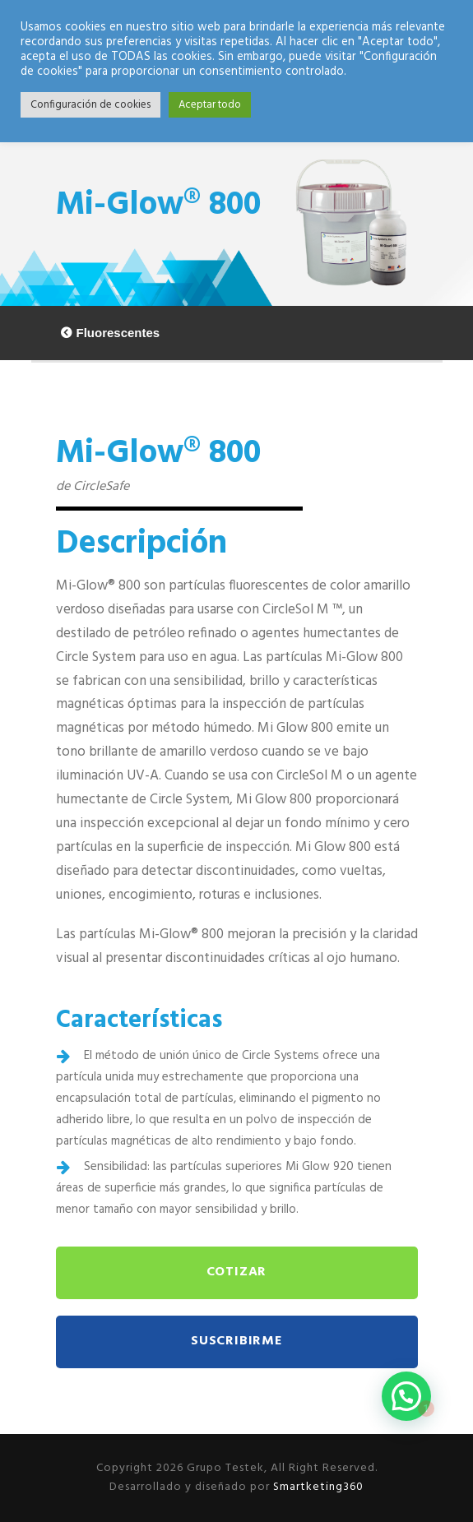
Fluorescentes (118, 333)
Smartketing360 (317, 1487)
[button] (406, 1396)
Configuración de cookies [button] (90, 104)
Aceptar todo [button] (210, 104)
